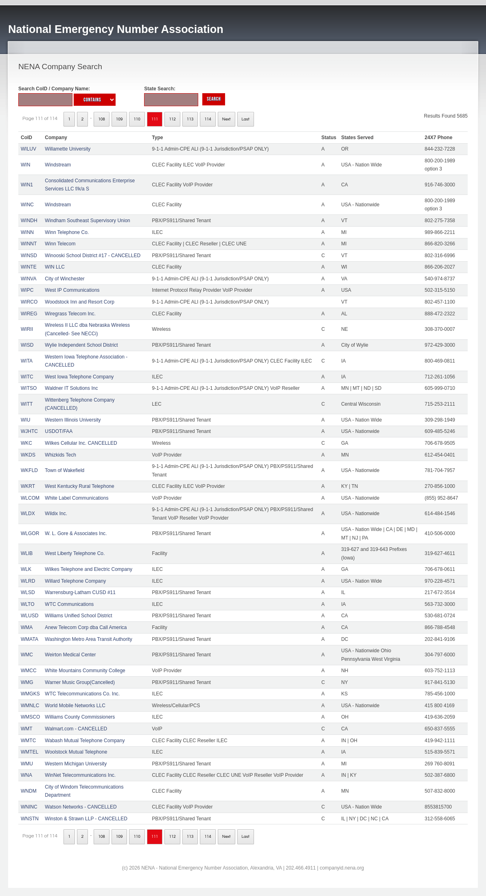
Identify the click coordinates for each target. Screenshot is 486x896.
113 (190, 119)
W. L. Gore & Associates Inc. (76, 533)
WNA (26, 775)
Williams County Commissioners (80, 717)
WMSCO (30, 717)
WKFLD (29, 470)
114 (207, 119)
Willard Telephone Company (75, 581)
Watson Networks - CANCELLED (80, 807)
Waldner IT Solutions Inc (71, 388)
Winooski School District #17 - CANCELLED (92, 255)
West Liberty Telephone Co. (75, 553)
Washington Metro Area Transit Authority (88, 639)
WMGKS (30, 694)
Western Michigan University (76, 764)
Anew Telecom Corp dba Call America (86, 627)
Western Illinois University (73, 420)
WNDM (29, 791)
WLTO (28, 604)
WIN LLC (55, 267)
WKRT (28, 486)
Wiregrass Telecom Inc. (70, 314)
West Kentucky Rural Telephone (79, 486)
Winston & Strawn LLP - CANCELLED (86, 819)
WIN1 (27, 185)
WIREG (29, 314)
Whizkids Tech (60, 455)
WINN (27, 232)
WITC (27, 377)
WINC (27, 205)
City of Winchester (64, 279)
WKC (26, 443)
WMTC (28, 740)
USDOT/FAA (58, 431)
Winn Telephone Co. (67, 232)
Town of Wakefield (64, 470)
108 (101, 119)
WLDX (28, 513)
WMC (27, 655)
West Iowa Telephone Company (79, 377)
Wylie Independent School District (81, 345)
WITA (27, 361)
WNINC (29, 807)
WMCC (29, 670)
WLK (26, 569)
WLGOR (30, 533)
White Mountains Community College (85, 670)
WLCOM (30, 498)
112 (172, 119)
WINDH (29, 220)
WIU (25, 420)
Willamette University (67, 149)
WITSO (29, 388)
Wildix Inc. (56, 513)
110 (137, 119)
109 (119, 119)
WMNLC (30, 705)
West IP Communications (72, 290)
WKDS (28, 455)
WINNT (29, 244)
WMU (27, 764)
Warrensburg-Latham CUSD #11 (80, 592)
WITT (27, 404)
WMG (27, 682)
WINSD (29, 255)
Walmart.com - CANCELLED (76, 729)
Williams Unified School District (78, 615)
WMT (27, 729)
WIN (25, 165)
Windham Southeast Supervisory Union (87, 220)
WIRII (27, 329)
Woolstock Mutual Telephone (76, 752)
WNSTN (30, 819)
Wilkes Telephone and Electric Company (88, 569)
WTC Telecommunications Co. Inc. (82, 694)
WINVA (28, 279)
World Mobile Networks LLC (75, 705)
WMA (27, 627)
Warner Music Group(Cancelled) (80, 682)
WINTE (29, 267)
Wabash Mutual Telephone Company (85, 740)
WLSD (28, 592)
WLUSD (29, 615)
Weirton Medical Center (70, 655)
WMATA (29, 639)
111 (154, 119)
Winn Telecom (60, 244)
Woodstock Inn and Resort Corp (79, 302)
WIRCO (29, 302)
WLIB (27, 553)
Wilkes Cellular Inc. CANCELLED (81, 443)
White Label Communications (76, 498)
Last (246, 119)
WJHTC (29, 431)
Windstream (58, 165)
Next (226, 119)
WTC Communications (69, 604)
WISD (27, 345)
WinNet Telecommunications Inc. (80, 775)
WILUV (28, 149)
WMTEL (29, 752)
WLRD (28, 581)
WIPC (27, 290)
